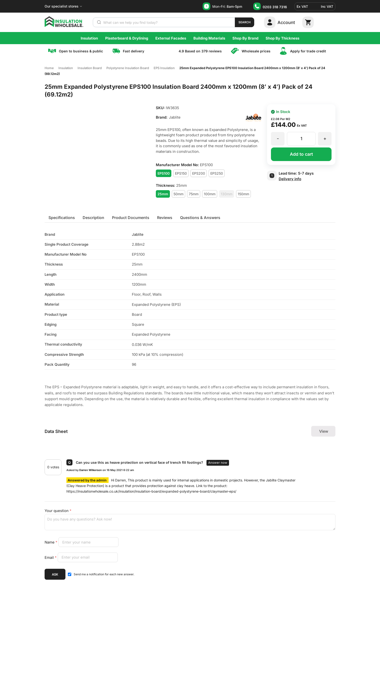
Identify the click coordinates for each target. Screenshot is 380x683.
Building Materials (209, 38)
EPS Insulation (164, 68)
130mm (226, 194)
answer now (217, 462)
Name (51, 542)
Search (244, 22)
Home (49, 68)
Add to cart (301, 154)
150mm (243, 194)
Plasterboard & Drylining (126, 38)
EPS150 (181, 173)
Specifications (61, 217)
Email (51, 557)
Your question (58, 510)
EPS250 (216, 173)
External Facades (170, 38)
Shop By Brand (245, 38)
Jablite (137, 234)
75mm (193, 194)
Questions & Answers (200, 217)
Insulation (89, 38)
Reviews (164, 217)
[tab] (62, 217)
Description (93, 217)
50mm (178, 194)
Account (286, 22)
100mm (209, 194)
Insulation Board (90, 68)
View (323, 431)
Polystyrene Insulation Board (127, 68)
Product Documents (130, 217)
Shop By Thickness (282, 38)
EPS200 (198, 173)
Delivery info (290, 179)
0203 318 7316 (275, 7)
